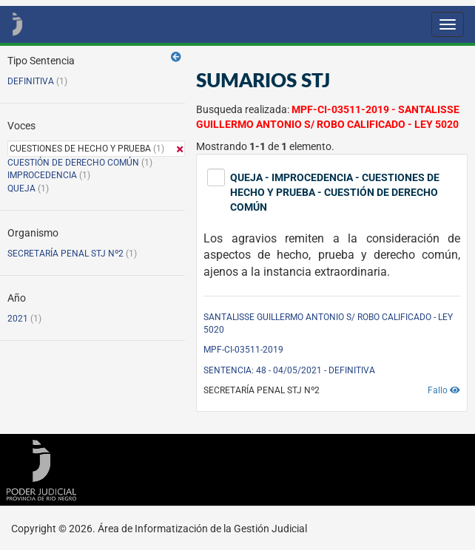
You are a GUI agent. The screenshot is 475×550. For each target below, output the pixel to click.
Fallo (444, 390)
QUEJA (21, 188)
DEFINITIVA (30, 81)
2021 (17, 318)
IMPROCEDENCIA (42, 175)
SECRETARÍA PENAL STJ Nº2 (65, 253)
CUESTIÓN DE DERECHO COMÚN (73, 162)
